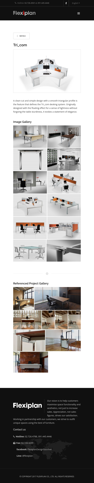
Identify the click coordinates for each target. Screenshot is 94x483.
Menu (21, 36)
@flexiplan (27, 455)
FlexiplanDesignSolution (40, 449)
